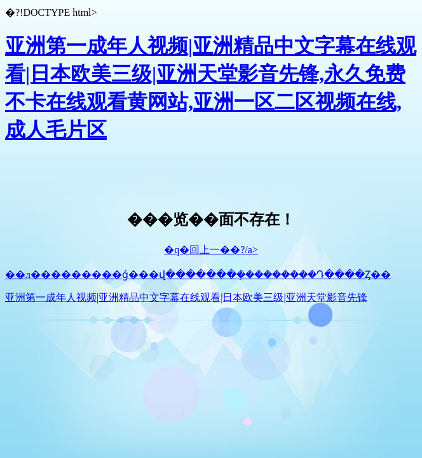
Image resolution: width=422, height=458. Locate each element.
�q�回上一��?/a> (211, 249)
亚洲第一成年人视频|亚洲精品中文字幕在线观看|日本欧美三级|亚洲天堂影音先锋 (186, 297)
